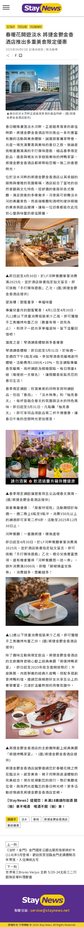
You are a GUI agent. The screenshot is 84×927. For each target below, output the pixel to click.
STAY (10, 27)
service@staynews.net (50, 910)
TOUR (22, 27)
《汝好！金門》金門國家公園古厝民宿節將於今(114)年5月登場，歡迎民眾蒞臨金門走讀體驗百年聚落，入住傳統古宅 (41, 854)
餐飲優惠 (13, 825)
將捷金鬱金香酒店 (56, 819)
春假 (36, 819)
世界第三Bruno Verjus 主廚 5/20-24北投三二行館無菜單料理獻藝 (41, 874)
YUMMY (36, 27)
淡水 (24, 819)
